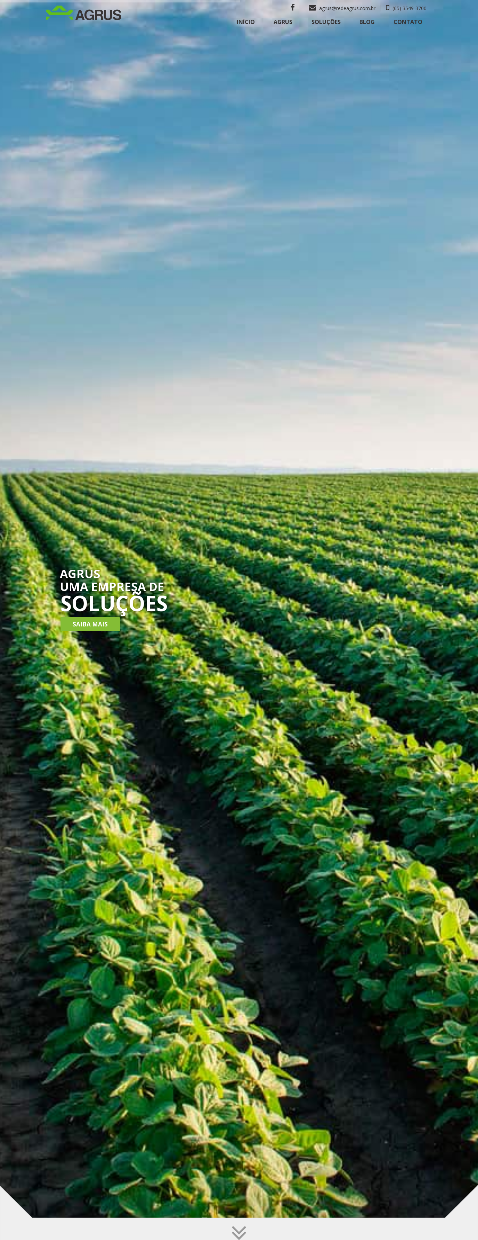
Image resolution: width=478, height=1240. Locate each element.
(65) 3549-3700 (406, 8)
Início (246, 22)
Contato (408, 22)
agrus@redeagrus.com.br (342, 8)
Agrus (283, 22)
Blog (367, 22)
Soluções (326, 22)
